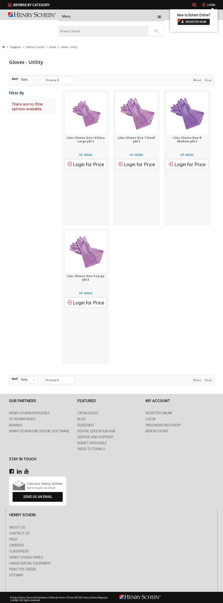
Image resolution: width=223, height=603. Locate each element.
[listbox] (28, 79)
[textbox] (103, 31)
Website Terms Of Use (61, 597)
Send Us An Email (37, 497)
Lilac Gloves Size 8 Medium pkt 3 (187, 139)
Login (210, 5)
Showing (51, 80)
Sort (15, 79)
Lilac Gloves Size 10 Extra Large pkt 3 (85, 139)
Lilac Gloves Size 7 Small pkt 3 (136, 139)
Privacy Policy (18, 597)
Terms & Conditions (37, 597)
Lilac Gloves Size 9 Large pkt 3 (85, 277)
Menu (66, 16)
